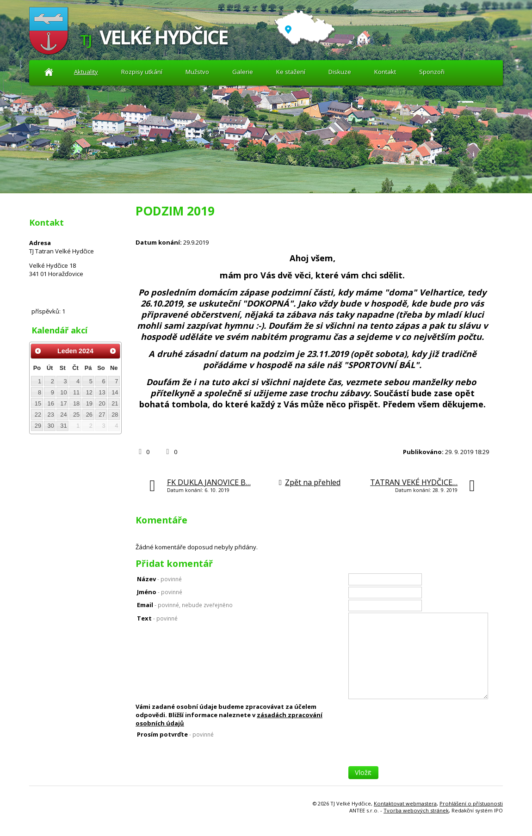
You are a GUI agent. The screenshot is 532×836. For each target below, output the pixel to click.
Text (157, 618)
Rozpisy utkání (141, 72)
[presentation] (418, 748)
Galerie (242, 72)
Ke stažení (290, 72)
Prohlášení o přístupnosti (471, 803)
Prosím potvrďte (175, 734)
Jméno (159, 592)
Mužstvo (197, 72)
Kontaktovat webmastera (405, 803)
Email (185, 605)
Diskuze (339, 72)
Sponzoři (432, 72)
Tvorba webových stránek (416, 810)
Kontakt (385, 72)
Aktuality (49, 72)
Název (159, 579)
